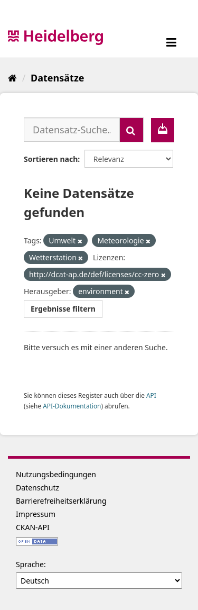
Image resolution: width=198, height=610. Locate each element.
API (151, 395)
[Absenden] (131, 129)
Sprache (30, 564)
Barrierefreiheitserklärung (61, 501)
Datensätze (57, 77)
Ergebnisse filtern (63, 309)
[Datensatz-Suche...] (72, 129)
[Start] (12, 77)
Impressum (35, 514)
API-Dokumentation (72, 406)
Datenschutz (37, 487)
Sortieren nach (51, 159)
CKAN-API (33, 527)
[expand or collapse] (171, 42)
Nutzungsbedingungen (56, 474)
